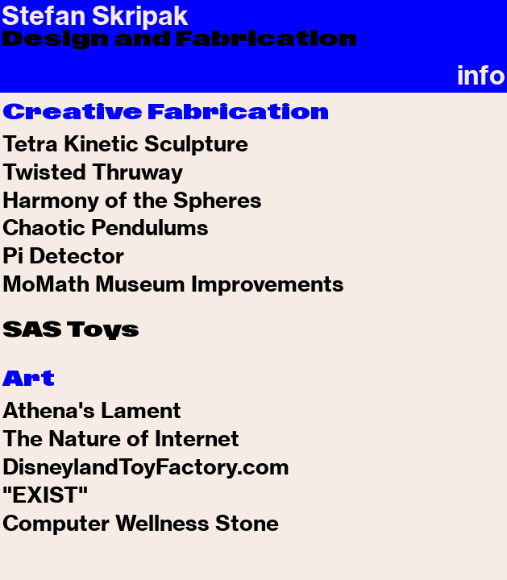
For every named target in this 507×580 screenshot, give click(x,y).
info (481, 75)
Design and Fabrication (179, 39)
